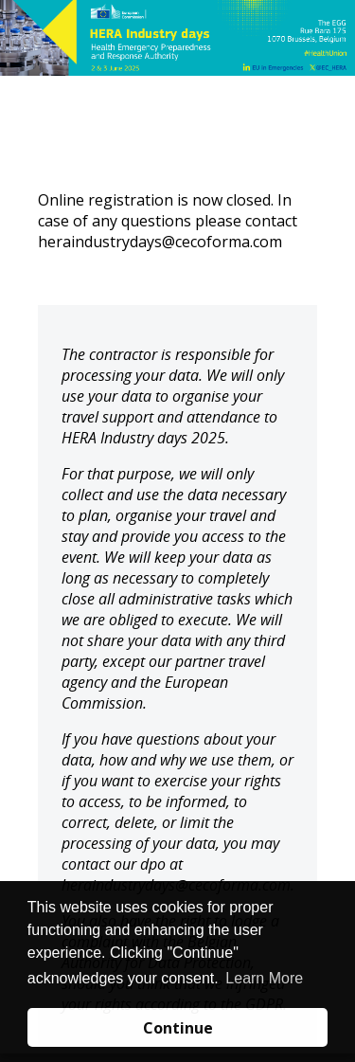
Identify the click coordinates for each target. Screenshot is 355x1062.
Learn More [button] (264, 978)
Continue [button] (178, 1027)
